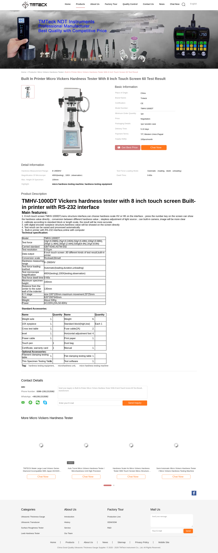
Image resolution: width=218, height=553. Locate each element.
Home (68, 4)
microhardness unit (66, 366)
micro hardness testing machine (93, 366)
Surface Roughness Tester (32, 528)
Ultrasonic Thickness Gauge (33, 517)
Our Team (68, 533)
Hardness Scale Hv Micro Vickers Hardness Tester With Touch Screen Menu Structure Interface (131, 469)
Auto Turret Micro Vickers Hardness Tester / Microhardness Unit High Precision (86, 469)
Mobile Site (163, 542)
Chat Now (174, 4)
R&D (109, 528)
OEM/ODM (112, 522)
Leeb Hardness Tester (30, 533)
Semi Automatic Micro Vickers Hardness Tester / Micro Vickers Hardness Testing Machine (176, 469)
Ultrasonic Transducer (30, 522)
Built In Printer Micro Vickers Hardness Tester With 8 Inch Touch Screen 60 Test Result (101, 72)
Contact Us (148, 4)
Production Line (113, 517)
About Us (94, 4)
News (162, 4)
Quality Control (130, 4)
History (67, 522)
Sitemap (122, 542)
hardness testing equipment (41, 366)
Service (67, 528)
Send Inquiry (134, 403)
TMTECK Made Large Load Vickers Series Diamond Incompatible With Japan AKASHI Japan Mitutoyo (41, 469)
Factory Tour (111, 4)
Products (80, 4)
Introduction (69, 517)
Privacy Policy (142, 542)
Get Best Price (128, 147)
